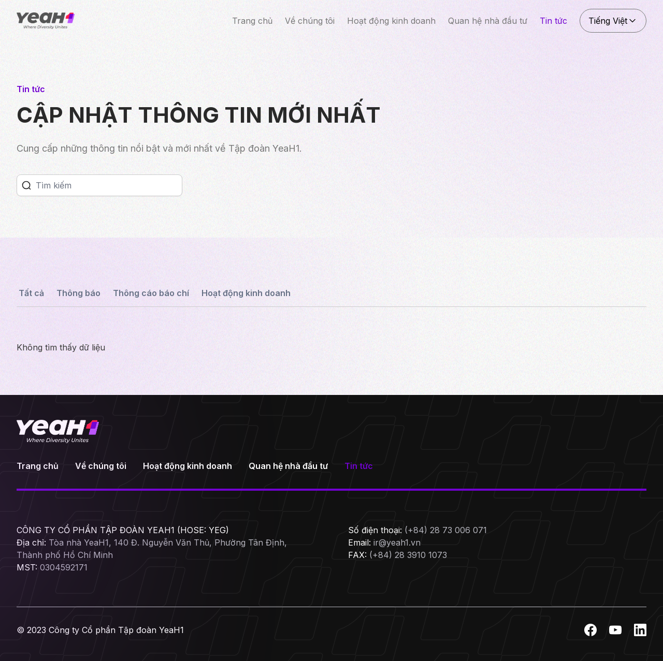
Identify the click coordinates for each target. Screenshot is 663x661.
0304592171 (64, 567)
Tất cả (31, 293)
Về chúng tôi (310, 21)
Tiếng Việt (613, 21)
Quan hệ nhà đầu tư (487, 21)
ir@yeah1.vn (397, 542)
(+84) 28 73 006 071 (446, 530)
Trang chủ (252, 21)
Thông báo (78, 293)
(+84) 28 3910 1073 (408, 555)
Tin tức (553, 21)
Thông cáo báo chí (151, 293)
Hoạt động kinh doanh (391, 21)
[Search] (109, 185)
